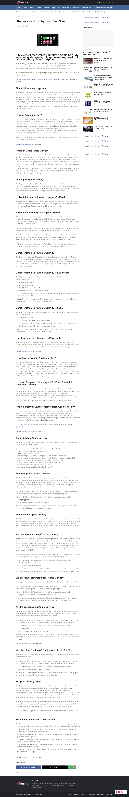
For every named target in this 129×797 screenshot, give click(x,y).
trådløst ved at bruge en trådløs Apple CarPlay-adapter (36, 373)
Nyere (18, 773)
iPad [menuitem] (40, 8)
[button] (111, 7)
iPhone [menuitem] (32, 8)
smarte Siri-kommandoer (35, 164)
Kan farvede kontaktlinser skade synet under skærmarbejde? (102, 60)
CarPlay (22, 17)
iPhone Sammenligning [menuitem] (102, 8)
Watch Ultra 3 (75, 12)
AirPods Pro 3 (43, 12)
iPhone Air (33, 12)
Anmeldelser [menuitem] (86, 8)
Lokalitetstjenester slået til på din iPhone (32, 131)
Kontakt (83, 794)
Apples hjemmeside (63, 230)
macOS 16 (53, 12)
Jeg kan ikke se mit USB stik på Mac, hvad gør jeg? (96, 53)
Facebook (92, 794)
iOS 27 (25, 12)
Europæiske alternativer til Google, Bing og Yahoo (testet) (103, 69)
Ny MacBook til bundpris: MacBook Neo (102, 93)
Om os (76, 794)
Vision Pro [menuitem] (65, 8)
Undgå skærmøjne (100, 12)
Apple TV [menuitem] (55, 8)
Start (17, 17)
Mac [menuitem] (25, 8)
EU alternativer (87, 12)
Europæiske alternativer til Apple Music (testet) (103, 110)
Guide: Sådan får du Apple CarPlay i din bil (103, 127)
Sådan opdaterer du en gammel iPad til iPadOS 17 (103, 102)
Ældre (77, 773)
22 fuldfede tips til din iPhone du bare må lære (102, 119)
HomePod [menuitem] (75, 8)
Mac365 (19, 794)
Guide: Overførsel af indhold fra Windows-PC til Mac (103, 85)
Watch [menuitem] (47, 8)
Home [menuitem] (19, 8)
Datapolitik (100, 794)
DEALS (18, 12)
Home (70, 794)
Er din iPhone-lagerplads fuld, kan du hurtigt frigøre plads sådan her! (103, 77)
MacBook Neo (63, 12)
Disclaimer (110, 794)
